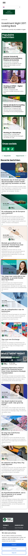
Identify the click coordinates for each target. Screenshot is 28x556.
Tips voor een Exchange (10, 339)
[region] (14, 543)
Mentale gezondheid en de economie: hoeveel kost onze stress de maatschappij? (12, 244)
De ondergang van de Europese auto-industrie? (13, 212)
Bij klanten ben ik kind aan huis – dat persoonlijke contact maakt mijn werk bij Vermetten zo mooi (13, 181)
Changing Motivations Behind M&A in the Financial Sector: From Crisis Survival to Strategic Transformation (13, 370)
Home (4, 528)
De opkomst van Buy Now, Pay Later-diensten (12, 463)
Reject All (14, 552)
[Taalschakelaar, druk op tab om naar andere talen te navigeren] (11, 7)
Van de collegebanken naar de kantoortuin (12, 310)
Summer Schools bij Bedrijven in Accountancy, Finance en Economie (12, 58)
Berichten (5, 530)
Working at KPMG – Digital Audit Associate (12, 87)
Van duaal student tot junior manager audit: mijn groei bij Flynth (12, 402)
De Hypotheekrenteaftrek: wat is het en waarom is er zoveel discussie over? (13, 494)
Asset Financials (7, 62)
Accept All (14, 544)
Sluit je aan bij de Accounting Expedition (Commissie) (14, 106)
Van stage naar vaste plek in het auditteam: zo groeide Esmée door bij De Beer (13, 277)
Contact (17, 530)
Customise (13, 548)
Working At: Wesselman (12, 133)
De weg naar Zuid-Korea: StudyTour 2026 (10, 433)
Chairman (5, 89)
